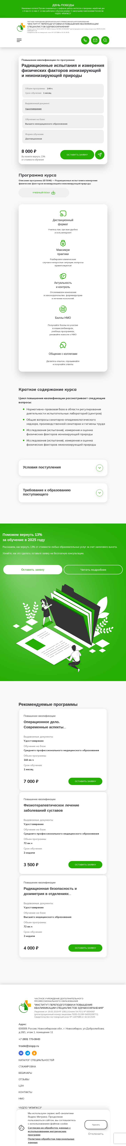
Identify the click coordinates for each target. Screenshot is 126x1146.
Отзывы (24, 1079)
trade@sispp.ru (29, 1045)
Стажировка (27, 1066)
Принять (96, 1125)
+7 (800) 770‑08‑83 (29, 1038)
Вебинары (25, 1072)
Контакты (25, 1092)
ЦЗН (21, 1085)
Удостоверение (33, 110)
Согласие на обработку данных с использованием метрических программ (49, 1131)
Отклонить (96, 1133)
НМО (21, 1098)
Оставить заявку (77, 156)
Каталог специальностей (36, 1060)
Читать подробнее (93, 571)
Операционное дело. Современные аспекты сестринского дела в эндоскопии (52, 728)
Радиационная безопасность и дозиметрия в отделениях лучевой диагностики (50, 895)
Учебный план (44, 194)
